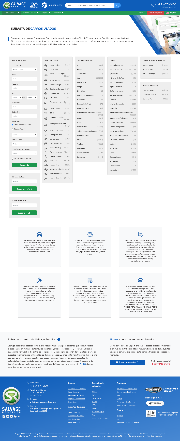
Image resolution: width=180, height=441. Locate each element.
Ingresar (142, 12)
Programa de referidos (76, 398)
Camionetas (90, 126)
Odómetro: (16, 112)
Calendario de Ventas (76, 415)
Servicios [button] (57, 12)
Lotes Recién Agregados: (21, 149)
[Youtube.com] (19, 416)
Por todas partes (123, 65)
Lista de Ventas (74, 419)
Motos (90, 118)
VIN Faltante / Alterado (123, 118)
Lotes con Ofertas (60, 156)
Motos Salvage (60, 84)
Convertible (90, 82)
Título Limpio (60, 108)
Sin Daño (60, 97)
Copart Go (60, 69)
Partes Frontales (123, 95)
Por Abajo (123, 161)
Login (119, 419)
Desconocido (123, 165)
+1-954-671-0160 (165, 4)
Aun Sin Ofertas (60, 152)
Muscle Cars (60, 165)
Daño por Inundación (60, 124)
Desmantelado (123, 157)
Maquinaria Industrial (100, 418)
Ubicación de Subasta (22, 125)
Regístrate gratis (161, 363)
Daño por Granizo (60, 134)
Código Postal (19, 129)
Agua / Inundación (123, 86)
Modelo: (15, 84)
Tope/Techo (123, 148)
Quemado (123, 73)
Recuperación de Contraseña (128, 422)
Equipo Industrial (90, 104)
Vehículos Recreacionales (90, 131)
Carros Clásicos (60, 143)
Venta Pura (60, 160)
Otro (90, 122)
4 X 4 (60, 113)
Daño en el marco (123, 91)
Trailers (90, 144)
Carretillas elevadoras (90, 95)
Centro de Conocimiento (77, 388)
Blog (118, 395)
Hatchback (90, 99)
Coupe (90, 86)
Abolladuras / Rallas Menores (123, 113)
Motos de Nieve (90, 135)
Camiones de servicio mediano (90, 113)
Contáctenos (72, 402)
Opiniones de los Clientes (126, 392)
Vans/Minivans (90, 152)
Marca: (14, 74)
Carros (90, 78)
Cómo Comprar (73, 392)
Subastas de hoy (74, 412)
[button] (11, 13)
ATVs (90, 65)
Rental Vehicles (60, 173)
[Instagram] (11, 416)
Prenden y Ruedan (60, 118)
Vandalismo (60, 139)
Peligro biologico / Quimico (123, 69)
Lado (123, 152)
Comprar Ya (60, 93)
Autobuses (90, 73)
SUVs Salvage (60, 80)
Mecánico (123, 108)
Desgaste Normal (123, 122)
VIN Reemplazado (123, 139)
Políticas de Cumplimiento (127, 405)
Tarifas (119, 398)
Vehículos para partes (60, 103)
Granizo (123, 99)
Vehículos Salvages (60, 74)
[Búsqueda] (117, 5)
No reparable (155, 69)
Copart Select (60, 65)
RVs (93, 415)
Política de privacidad (152, 436)
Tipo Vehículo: (17, 65)
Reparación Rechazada (123, 135)
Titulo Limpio (155, 65)
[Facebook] (7, 416)
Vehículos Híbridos (60, 169)
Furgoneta (90, 157)
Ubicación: (16, 121)
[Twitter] (4, 416)
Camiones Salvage (60, 89)
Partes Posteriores (123, 131)
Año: (13, 93)
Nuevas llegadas (60, 178)
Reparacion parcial (123, 126)
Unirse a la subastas (126, 362)
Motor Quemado (60, 130)
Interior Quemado (123, 104)
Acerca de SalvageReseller (127, 388)
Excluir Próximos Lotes (22, 158)
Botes (90, 69)
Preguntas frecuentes (76, 395)
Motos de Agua (90, 108)
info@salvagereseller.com (43, 402)
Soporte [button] (45, 12)
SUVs (90, 139)
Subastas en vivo (74, 422)
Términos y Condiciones (126, 402)
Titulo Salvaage (155, 73)
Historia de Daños (123, 78)
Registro (120, 415)
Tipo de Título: (17, 139)
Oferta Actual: (17, 102)
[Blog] (15, 416)
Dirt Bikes (90, 91)
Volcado (123, 144)
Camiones (90, 148)
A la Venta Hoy (60, 147)
